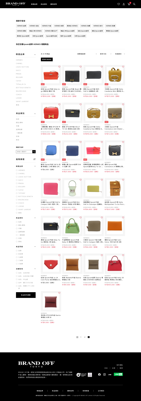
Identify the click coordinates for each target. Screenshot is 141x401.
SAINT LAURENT (22, 101)
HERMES (19, 60)
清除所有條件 (47, 59)
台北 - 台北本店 (24, 273)
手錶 (17, 126)
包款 (17, 119)
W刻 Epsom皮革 (80, 36)
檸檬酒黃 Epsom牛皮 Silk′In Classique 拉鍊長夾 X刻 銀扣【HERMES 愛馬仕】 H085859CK (93, 203)
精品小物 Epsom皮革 (67, 31)
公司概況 (101, 391)
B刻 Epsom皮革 (38, 36)
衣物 (17, 136)
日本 (106, 368)
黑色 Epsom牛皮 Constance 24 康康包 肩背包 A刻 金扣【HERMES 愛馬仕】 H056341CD (114, 166)
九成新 (20, 257)
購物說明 (53, 4)
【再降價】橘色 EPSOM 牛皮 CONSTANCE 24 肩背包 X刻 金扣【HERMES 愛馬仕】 (51, 128)
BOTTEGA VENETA (23, 88)
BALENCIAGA (21, 91)
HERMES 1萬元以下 (51, 31)
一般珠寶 (19, 133)
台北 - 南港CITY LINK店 (26, 287)
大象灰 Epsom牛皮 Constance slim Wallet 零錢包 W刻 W (115, 128)
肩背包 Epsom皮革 (23, 36)
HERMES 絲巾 (98, 26)
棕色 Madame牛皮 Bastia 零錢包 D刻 (71, 279)
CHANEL (19, 63)
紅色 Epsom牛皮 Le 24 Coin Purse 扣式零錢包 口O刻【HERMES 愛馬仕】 (50, 279)
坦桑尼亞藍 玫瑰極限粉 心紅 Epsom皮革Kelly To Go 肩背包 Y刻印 (93, 166)
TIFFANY (21, 193)
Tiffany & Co (21, 84)
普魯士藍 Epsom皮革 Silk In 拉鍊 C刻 (71, 165)
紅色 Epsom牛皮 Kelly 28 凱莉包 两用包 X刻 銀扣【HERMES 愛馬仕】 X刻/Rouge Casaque (114, 279)
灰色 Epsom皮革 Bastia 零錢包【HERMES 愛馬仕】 (93, 279)
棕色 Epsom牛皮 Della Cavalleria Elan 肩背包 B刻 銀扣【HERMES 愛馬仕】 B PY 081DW (93, 128)
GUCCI (18, 70)
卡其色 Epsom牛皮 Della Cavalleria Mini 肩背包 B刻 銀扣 (115, 90)
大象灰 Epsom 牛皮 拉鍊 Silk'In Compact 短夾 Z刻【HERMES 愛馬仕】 (93, 241)
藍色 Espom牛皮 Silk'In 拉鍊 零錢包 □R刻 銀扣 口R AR (51, 166)
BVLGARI (19, 77)
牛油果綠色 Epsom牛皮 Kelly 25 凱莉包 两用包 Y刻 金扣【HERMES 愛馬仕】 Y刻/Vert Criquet (72, 241)
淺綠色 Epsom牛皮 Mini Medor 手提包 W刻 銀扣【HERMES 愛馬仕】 (71, 203)
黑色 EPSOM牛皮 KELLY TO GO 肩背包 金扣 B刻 (71, 128)
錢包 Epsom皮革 (97, 31)
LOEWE (19, 98)
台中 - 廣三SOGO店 (25, 283)
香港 (121, 368)
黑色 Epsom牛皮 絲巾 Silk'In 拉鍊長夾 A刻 (91, 90)
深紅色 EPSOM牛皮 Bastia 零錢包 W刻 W (51, 316)
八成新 (20, 260)
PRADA (18, 74)
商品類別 (44, 4)
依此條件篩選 (26, 295)
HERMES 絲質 (59, 26)
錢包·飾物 (19, 122)
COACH (19, 94)
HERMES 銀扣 (21, 31)
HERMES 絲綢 (85, 26)
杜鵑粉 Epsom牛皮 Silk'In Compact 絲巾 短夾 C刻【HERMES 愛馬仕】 (50, 203)
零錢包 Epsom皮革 (112, 31)
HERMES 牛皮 (46, 26)
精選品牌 (34, 4)
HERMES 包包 (34, 26)
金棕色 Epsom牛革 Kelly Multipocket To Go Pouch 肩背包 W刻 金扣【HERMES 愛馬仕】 (115, 203)
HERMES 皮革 (21, 26)
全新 (20, 251)
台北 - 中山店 (23, 279)
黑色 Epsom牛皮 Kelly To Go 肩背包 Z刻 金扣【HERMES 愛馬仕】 (50, 241)
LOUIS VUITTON (22, 67)
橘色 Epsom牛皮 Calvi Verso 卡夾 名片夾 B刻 (113, 241)
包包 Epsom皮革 (83, 31)
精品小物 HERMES (35, 31)
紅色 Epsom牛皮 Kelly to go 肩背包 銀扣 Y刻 (50, 90)
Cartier (18, 81)
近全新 (20, 254)
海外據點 (119, 365)
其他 (17, 105)
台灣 (113, 368)
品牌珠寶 (19, 129)
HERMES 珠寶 (110, 26)
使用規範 (86, 391)
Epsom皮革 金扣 (51, 36)
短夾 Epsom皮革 (65, 36)
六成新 (20, 264)
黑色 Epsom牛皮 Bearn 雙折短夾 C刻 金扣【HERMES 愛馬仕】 (72, 90)
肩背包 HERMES (72, 26)
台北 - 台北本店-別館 (26, 276)
